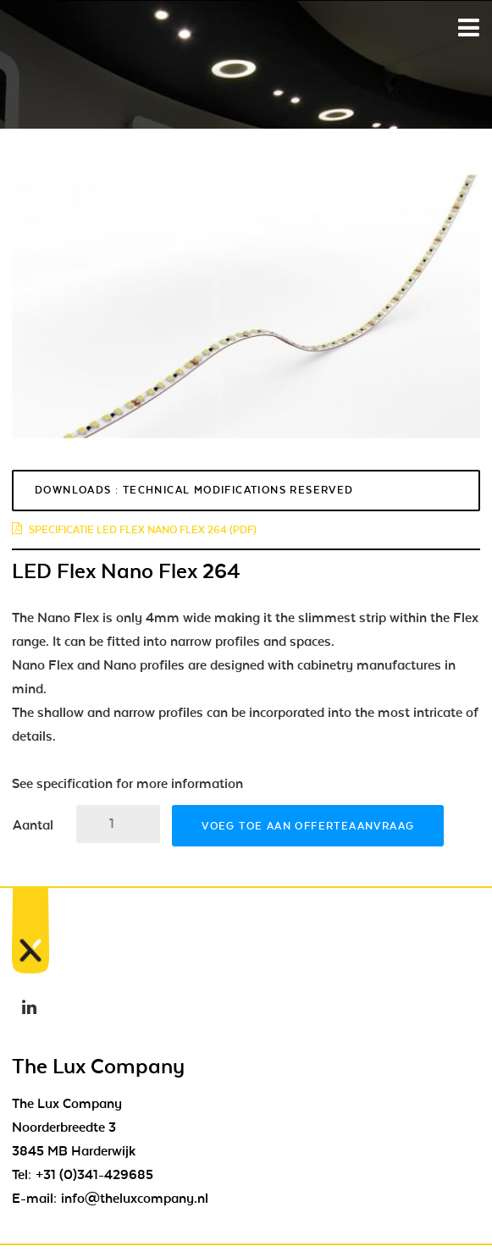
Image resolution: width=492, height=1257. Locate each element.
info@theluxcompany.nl (134, 1198)
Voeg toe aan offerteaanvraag (308, 826)
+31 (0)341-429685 (94, 1175)
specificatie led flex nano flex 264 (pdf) (134, 530)
